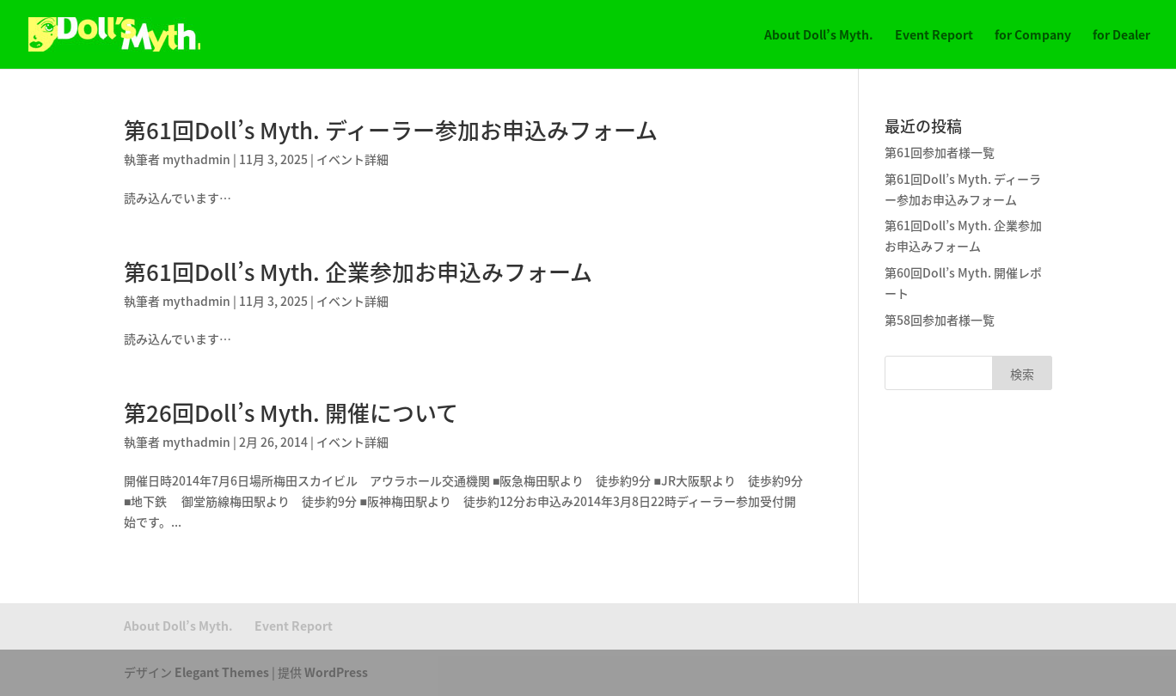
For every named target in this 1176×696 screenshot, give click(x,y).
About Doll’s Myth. (818, 35)
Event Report (934, 35)
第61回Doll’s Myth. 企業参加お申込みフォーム (358, 271)
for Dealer (1121, 35)
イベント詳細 (352, 159)
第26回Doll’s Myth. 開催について (291, 412)
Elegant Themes (222, 672)
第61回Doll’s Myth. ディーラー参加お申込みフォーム (391, 129)
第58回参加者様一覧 (940, 319)
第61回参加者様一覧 (940, 152)
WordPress (336, 672)
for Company (1033, 35)
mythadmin (196, 159)
